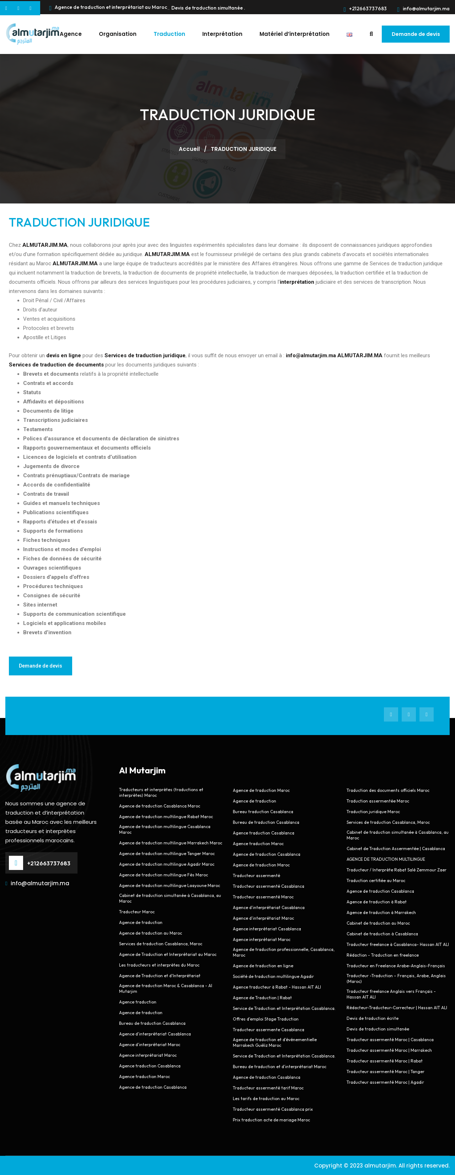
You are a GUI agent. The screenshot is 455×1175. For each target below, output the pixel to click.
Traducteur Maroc (137, 911)
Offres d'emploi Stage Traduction (266, 1018)
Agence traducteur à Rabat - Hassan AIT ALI (277, 986)
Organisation (117, 34)
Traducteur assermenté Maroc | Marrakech (389, 1049)
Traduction (169, 34)
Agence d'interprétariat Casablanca (155, 1033)
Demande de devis (415, 34)
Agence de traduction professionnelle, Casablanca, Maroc (283, 951)
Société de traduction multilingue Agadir (273, 976)
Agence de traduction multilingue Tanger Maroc (167, 853)
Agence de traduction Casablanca (153, 1086)
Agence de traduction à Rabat (377, 901)
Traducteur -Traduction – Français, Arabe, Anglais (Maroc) (396, 978)
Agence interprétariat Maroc (148, 1054)
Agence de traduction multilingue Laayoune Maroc (169, 885)
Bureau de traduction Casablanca (152, 1023)
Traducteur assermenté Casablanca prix (273, 1108)
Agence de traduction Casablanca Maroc (159, 805)
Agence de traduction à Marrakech (381, 912)
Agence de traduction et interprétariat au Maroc (108, 8)
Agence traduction (137, 1001)
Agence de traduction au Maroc (150, 932)
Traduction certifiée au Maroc (376, 880)
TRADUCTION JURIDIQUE (79, 221)
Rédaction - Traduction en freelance (383, 954)
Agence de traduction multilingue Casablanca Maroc (164, 828)
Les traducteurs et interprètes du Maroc (159, 964)
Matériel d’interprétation (294, 34)
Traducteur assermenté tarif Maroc (268, 1087)
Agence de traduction (140, 922)
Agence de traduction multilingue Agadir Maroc (166, 863)
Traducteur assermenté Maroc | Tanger (385, 1071)
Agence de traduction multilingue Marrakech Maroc (170, 842)
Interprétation (222, 34)
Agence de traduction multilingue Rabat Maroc (166, 816)
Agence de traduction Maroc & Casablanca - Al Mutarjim (165, 988)
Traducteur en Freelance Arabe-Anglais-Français (396, 965)
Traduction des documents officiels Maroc (388, 790)
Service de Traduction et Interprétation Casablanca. (284, 1008)
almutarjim (380, 1165)
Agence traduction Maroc (144, 1076)
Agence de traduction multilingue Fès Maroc (163, 874)
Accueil (190, 148)
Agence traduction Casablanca (150, 1065)
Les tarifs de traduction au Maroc (266, 1098)
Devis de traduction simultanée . (208, 8)
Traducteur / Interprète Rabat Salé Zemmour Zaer (396, 869)
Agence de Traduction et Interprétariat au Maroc (167, 954)
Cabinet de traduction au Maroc (378, 922)
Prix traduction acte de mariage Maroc (271, 1119)
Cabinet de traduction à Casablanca (382, 933)
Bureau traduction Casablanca (263, 811)
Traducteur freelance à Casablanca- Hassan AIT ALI (398, 944)
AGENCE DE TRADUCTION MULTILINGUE (386, 858)
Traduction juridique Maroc (373, 811)
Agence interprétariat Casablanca (267, 928)
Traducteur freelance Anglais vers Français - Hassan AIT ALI (391, 993)
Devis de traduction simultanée (378, 1028)
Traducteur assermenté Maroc (263, 896)
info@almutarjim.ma (423, 8)
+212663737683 (365, 8)
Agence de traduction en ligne (263, 965)
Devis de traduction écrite (372, 1018)
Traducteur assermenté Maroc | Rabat (385, 1060)
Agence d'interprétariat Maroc (149, 1044)
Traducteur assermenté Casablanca (268, 885)
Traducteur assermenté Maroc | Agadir (385, 1081)
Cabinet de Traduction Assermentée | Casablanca (396, 848)
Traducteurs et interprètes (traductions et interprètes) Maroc (161, 792)
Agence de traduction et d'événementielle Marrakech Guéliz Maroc (275, 1042)
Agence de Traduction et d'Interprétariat (159, 975)
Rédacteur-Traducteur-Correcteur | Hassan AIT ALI (397, 1007)
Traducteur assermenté (256, 875)
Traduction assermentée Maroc (378, 800)
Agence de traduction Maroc (261, 790)
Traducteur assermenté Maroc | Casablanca (390, 1039)
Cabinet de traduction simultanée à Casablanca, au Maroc (170, 897)
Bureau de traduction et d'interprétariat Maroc (279, 1066)
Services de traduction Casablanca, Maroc (160, 943)
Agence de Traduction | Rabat (262, 997)
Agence (70, 34)
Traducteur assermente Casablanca (268, 1029)
